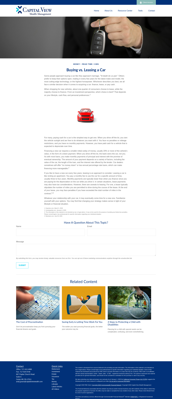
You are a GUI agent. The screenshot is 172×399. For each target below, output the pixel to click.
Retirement (56, 369)
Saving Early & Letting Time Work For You (82, 322)
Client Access (146, 2)
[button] (96, 11)
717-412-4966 (26, 369)
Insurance (55, 377)
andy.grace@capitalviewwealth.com (29, 382)
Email (89, 226)
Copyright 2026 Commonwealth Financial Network (106, 385)
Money (54, 382)
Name (18, 226)
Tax (53, 379)
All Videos (55, 389)
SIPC (136, 396)
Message (20, 242)
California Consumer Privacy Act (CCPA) (135, 379)
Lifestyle (55, 384)
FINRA (132, 396)
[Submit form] (22, 265)
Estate (54, 374)
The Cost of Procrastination (29, 322)
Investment (56, 371)
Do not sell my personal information (119, 381)
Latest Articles (57, 387)
